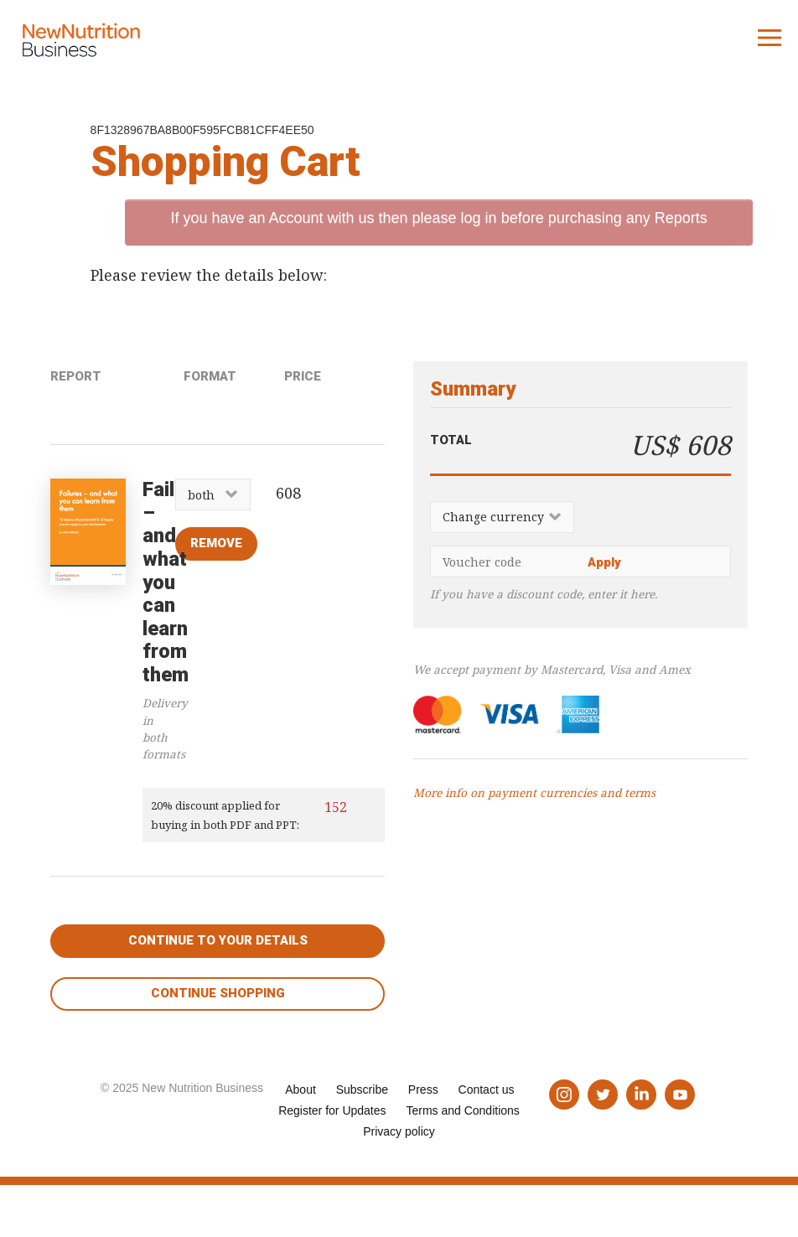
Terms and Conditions (462, 1110)
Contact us (487, 1089)
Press (423, 1089)
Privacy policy (399, 1131)
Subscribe (362, 1089)
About (300, 1089)
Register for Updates (332, 1110)
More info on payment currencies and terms (534, 792)
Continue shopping (218, 993)
